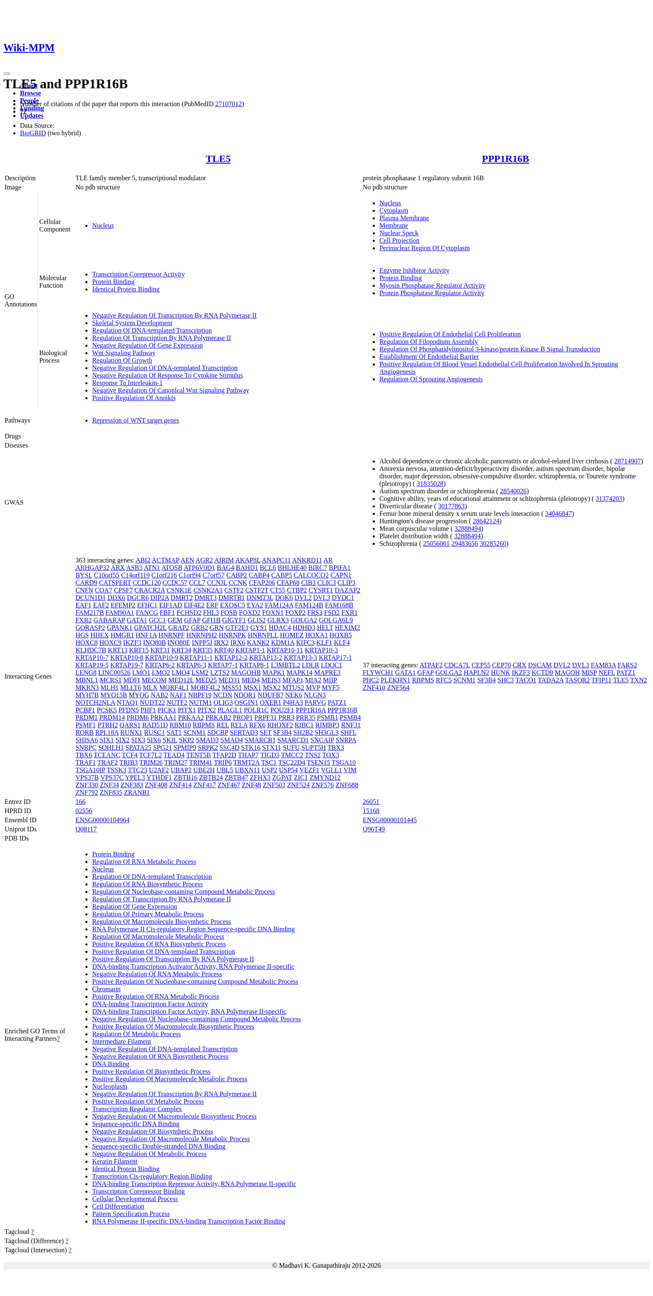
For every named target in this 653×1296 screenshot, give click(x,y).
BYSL (83, 575)
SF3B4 (282, 732)
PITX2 (207, 710)
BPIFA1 (339, 567)
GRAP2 (178, 627)
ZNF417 (204, 785)
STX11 (271, 747)
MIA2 (313, 680)
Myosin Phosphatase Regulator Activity (432, 285)
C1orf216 (164, 575)
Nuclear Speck (399, 232)
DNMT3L (260, 597)
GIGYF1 (234, 620)
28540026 (513, 491)
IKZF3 (132, 642)
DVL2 (303, 597)
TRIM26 (151, 762)
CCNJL (217, 582)
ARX (118, 567)
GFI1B (211, 620)
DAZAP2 (347, 590)
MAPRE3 (327, 672)
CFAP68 (288, 582)
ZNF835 (111, 792)
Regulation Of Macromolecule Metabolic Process (158, 936)
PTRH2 (107, 725)
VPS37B (87, 777)
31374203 (609, 498)
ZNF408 (156, 785)
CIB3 (308, 582)
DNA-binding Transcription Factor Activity (150, 1003)
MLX (150, 687)
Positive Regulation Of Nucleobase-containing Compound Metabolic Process (195, 981)
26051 (371, 801)
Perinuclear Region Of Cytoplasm (424, 247)
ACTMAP (165, 560)
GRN (217, 627)
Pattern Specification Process (131, 1213)
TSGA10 (343, 762)
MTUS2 (293, 687)
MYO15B (113, 695)
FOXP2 (295, 612)
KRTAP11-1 (196, 657)
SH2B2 (303, 732)
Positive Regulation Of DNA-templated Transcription (163, 951)
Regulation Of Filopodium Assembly (428, 341)
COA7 (103, 590)
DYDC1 (343, 597)
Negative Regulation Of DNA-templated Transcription (164, 367)
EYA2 (255, 605)
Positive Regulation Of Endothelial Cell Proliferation (450, 334)
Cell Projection (399, 240)
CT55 (277, 590)
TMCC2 (292, 755)
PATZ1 (337, 702)
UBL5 (225, 770)
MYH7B (87, 695)
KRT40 (224, 650)
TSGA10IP (90, 770)
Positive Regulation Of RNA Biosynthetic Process (159, 944)
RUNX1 (131, 732)
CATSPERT (115, 582)
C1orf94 (190, 575)
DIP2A (159, 597)
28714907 (627, 461)
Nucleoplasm (109, 1086)
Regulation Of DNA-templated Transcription (152, 330)
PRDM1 (86, 717)
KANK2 (258, 642)
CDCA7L (457, 665)
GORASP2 (90, 627)
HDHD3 (304, 627)
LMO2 (161, 672)
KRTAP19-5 (92, 665)
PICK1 (167, 710)
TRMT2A (246, 762)
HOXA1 (316, 635)
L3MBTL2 (285, 665)
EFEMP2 (123, 605)
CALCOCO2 (311, 575)
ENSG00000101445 (390, 819)
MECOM (154, 680)
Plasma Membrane (404, 217)
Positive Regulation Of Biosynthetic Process (151, 1071)
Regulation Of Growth (122, 360)
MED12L (181, 680)
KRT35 (202, 650)
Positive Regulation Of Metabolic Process (148, 1101)
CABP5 (281, 575)
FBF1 (167, 612)
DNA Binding (110, 1063)
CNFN (84, 590)
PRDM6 (138, 717)
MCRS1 (110, 680)
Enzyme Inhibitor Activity (414, 270)
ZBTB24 (211, 777)
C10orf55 (106, 575)
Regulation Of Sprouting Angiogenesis (431, 379)
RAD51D (155, 725)
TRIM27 (175, 762)
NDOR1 (245, 695)
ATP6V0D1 (199, 567)
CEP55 (480, 665)
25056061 (436, 543)
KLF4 (342, 642)
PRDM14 (112, 717)
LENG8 (86, 672)
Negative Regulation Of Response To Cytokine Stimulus (167, 375)
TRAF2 (107, 762)
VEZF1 (309, 770)
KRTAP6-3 (192, 665)
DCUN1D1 (90, 597)
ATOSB (171, 567)
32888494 (467, 528)
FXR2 (83, 620)
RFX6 (257, 725)
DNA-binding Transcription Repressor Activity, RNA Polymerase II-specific (194, 1183)
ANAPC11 (276, 560)
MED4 (251, 680)
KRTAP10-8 (127, 657)
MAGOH (567, 672)
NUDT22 (152, 702)
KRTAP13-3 (300, 657)
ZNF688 (347, 785)
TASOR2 (577, 680)
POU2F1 (282, 710)
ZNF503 (274, 785)
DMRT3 (205, 597)
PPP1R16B (505, 158)
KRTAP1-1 (250, 650)
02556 (83, 810)
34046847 (558, 513)
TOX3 (330, 755)
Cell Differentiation (118, 1206)
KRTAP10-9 (161, 657)
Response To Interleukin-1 (127, 382)
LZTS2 (219, 672)
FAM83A (603, 665)
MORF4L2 (205, 687)
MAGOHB (246, 672)
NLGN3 (315, 695)
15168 (371, 810)
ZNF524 (298, 785)
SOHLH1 (111, 747)
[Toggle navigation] (6, 73)
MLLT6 (130, 687)
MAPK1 (273, 672)
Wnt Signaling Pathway (123, 352)
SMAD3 (207, 740)
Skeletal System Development (132, 322)
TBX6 (83, 755)
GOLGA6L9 (336, 620)
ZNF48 (251, 785)
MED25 (206, 680)
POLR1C (256, 710)
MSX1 (253, 687)
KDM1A (282, 642)
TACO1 (525, 680)
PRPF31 (265, 717)
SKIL (170, 740)
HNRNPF (171, 635)
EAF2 (101, 605)
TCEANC (107, 755)
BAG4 (225, 567)
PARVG (315, 702)
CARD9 (86, 582)
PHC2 (371, 680)
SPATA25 (138, 747)
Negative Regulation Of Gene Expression (147, 345)
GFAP (192, 620)
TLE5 (218, 158)
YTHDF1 (159, 777)
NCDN (222, 695)
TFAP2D (224, 755)
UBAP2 (181, 770)
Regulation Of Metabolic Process (136, 1033)
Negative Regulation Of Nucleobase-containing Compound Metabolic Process (196, 1018)
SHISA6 (86, 740)
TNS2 (313, 755)
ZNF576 (323, 785)
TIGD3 (269, 755)
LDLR (310, 665)
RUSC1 (154, 732)
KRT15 (139, 650)
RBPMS (204, 725)
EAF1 (83, 605)
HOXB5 (340, 635)
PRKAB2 (218, 717)
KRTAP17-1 (335, 657)
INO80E (179, 642)
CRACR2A (150, 590)
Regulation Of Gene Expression (134, 906)
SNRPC (86, 747)
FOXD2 (250, 612)
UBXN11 (247, 770)
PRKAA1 (163, 717)
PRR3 (286, 717)
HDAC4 (280, 627)
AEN (187, 560)
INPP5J (202, 642)
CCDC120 (147, 582)
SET (266, 732)
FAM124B (309, 605)
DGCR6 (138, 597)
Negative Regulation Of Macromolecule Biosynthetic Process (174, 1116)
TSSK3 (116, 770)
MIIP (330, 680)
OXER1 (271, 702)
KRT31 (160, 650)
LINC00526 (114, 672)
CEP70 (501, 665)
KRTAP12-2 (231, 657)
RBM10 (180, 725)
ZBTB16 (185, 777)
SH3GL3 (327, 732)
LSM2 (200, 672)
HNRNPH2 (201, 635)
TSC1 (269, 762)
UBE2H (204, 770)
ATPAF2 (430, 665)
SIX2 (122, 740)
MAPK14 (299, 672)
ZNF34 (109, 785)
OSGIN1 (246, 702)
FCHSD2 (189, 612)
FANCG (147, 612)
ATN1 (152, 567)
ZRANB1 (137, 792)
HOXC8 (86, 642)
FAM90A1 (119, 612)
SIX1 (107, 740)
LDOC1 (331, 665)
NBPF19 (200, 695)
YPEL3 (135, 777)
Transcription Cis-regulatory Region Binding (152, 1176)
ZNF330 (86, 785)
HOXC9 (111, 642)
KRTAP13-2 (265, 657)
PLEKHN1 (395, 680)
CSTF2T (257, 590)
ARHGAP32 (92, 567)
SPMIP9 (185, 747)
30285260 (493, 543)
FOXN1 (273, 612)
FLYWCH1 (378, 672)
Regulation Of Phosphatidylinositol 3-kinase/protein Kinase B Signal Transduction (489, 349)
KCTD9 (542, 672)
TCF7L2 (150, 755)
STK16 (250, 747)
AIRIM (224, 560)
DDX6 (116, 597)
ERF (212, 605)
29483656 (464, 543)
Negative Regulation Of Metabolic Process (149, 1153)
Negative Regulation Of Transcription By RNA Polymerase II (174, 315)
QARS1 (130, 725)
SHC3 (506, 680)
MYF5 (331, 687)
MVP (313, 687)
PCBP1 (85, 710)
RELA (239, 725)
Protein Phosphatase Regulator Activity (431, 292)
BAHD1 (247, 567)
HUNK (500, 672)
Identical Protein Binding (126, 289)
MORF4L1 (174, 687)
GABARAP (109, 620)
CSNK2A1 (207, 590)
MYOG (139, 695)
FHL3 (211, 612)
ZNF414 (180, 785)
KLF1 (324, 642)
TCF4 (129, 755)
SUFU (291, 747)
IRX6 (237, 642)
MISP (589, 672)
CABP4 (259, 575)
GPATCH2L (150, 627)
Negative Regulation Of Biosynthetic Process (152, 1131)
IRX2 (221, 642)
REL (223, 725)
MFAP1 (292, 680)
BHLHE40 (292, 567)
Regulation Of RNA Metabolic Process (144, 861)
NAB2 (159, 695)
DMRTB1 (231, 597)
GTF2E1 (237, 627)
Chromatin (106, 989)
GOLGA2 (304, 620)
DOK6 (284, 597)
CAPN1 (340, 575)
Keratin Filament (114, 1161)
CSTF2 (234, 590)
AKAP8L (248, 560)
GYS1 (258, 627)
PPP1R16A (311, 710)
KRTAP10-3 (321, 650)
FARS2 (627, 665)
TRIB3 (128, 762)
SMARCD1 (293, 740)
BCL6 (268, 567)
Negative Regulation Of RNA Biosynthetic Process (160, 1056)
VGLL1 (331, 770)
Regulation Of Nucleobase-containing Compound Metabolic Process (183, 891)
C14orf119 (135, 575)
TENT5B (198, 755)
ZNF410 (374, 687)
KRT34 (181, 650)
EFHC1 (147, 605)
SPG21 (162, 747)
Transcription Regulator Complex (137, 1108)
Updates (31, 115)
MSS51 (232, 687)
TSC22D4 (291, 762)
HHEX (99, 635)
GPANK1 (119, 627)
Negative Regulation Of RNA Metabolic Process (157, 974)
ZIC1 (301, 777)
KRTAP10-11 (285, 650)
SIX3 (138, 740)
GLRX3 (278, 620)
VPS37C (112, 777)
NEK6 (293, 695)
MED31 (229, 680)
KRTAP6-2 (160, 665)
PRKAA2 (191, 717)
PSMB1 (327, 717)
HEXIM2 (347, 627)
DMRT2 (182, 597)
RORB (84, 732)
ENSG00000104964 (102, 819)
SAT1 (174, 732)
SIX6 (154, 740)
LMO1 (141, 672)
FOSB (229, 612)
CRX (519, 665)
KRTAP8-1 (254, 665)
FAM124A (279, 605)
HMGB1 (122, 635)
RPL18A (107, 732)
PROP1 (243, 717)
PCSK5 (107, 710)
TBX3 (335, 747)
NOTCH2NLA (95, 702)
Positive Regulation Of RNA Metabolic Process (155, 996)
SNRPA (346, 740)
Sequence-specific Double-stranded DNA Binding (158, 1146)
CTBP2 (297, 590)
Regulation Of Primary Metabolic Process (148, 914)
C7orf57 (213, 575)
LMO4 (181, 672)
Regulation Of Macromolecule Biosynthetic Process (161, 921)
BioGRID (33, 133)
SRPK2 (208, 747)
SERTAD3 (244, 732)
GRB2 (199, 627)
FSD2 (331, 612)
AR (328, 560)
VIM (350, 770)
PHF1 (148, 710)
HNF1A (146, 635)
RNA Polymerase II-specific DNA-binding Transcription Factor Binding (188, 1221)
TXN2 (638, 680)
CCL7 (197, 582)
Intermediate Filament (121, 1041)
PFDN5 (128, 710)
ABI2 (143, 560)
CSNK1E (179, 590)
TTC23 (137, 770)
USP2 (269, 770)
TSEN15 (318, 762)
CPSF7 (123, 590)
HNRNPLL (263, 635)
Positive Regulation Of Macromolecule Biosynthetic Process (173, 1026)
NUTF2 (177, 702)
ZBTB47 (236, 777)
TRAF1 (85, 762)
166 (80, 801)
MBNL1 (86, 680)
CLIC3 (326, 582)
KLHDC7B (90, 650)
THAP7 (248, 755)
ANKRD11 (307, 560)
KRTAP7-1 (223, 665)
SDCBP (217, 732)
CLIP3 (346, 582)
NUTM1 (200, 702)
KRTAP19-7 (127, 665)
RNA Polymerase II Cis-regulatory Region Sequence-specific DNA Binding (193, 929)
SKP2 (186, 740)
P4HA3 (293, 702)
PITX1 (187, 710)
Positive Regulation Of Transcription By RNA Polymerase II (173, 959)
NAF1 (178, 695)
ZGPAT (282, 777)
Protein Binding (113, 281)
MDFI (131, 680)
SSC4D (229, 747)
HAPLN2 (476, 672)
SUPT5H (314, 747)
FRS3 (314, 612)
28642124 (486, 521)
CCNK (238, 582)
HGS (82, 635)
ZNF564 (398, 687)
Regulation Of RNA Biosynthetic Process (147, 884)
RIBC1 (304, 725)
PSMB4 (350, 717)
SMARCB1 (260, 740)
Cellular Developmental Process (135, 1198)
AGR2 (204, 560)
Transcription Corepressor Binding (138, 1191)
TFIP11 (601, 680)
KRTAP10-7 (92, 657)
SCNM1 (194, 732)
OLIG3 (223, 702)
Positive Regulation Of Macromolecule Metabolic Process (169, 1078)
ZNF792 (86, 792)
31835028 (430, 483)
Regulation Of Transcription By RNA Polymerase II (161, 337)
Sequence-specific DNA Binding (135, 1123)
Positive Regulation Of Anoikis (133, 397)
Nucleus (103, 225)
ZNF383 (132, 785)
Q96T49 (374, 829)
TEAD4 (174, 755)
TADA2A (550, 680)
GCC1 (157, 620)
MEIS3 (271, 680)
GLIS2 (257, 620)
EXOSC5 (232, 605)
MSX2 (272, 687)
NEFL (606, 672)
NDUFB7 (271, 695)
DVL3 (321, 597)
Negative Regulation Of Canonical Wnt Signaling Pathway (170, 390)
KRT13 (117, 650)
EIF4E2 (194, 605)
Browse (30, 93)
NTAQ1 (127, 702)
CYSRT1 (321, 590)
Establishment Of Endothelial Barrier (429, 356)
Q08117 (86, 829)
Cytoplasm (393, 210)
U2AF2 (159, 770)
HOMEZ (292, 635)
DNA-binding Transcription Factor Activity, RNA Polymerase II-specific (189, 1011)
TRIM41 (200, 762)
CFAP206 (262, 582)
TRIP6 (223, 762)
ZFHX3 (260, 777)
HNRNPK (232, 635)
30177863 (451, 506)
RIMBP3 (327, 725)
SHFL (348, 732)
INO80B (154, 642)
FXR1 (349, 612)
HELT (325, 627)
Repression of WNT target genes (135, 420)
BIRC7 (317, 567)
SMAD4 (231, 740)
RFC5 (444, 680)
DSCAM (540, 665)
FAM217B (89, 612)
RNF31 (351, 725)
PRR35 (305, 717)
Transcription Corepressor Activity (138, 274)
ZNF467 (229, 785)
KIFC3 (305, 642)
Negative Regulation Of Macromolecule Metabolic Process (171, 1138)
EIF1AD (170, 605)
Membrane (393, 225)
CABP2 (237, 575)
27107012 (228, 103)
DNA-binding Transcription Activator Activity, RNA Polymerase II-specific (193, 966)
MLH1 (109, 687)
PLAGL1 (229, 710)
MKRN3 (87, 687)
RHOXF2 (280, 725)
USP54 (288, 770)
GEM (174, 620)
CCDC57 (174, 582)
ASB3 (134, 567)
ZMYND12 (325, 777)
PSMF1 (85, 725)
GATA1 (137, 620)
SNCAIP (322, 740)
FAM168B (339, 605)
